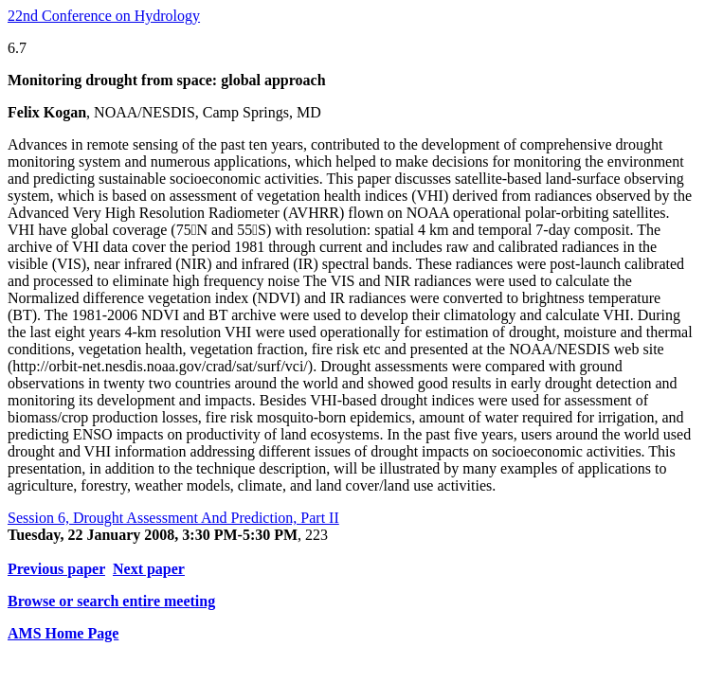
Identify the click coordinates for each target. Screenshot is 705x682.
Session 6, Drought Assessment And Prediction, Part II (173, 518)
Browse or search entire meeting (111, 601)
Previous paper (56, 569)
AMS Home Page (63, 633)
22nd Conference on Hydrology (104, 16)
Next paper (149, 569)
